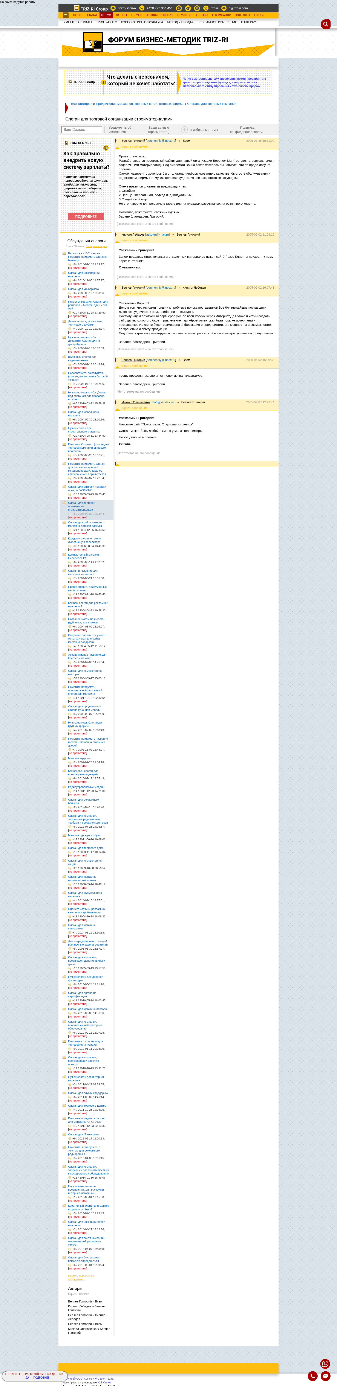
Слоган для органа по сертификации (82, 994)
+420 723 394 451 (160, 8)
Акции (259, 15)
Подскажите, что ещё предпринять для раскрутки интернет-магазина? (86, 1190)
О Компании (221, 15)
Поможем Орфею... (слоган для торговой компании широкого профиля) (88, 448)
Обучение (184, 15)
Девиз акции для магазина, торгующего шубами (85, 323)
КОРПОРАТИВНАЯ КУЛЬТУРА (142, 22)
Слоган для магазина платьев (87, 1009)
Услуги (136, 15)
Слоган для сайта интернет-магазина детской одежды (86, 524)
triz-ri (214, 8)
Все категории (81, 103)
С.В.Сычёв (104, 1382)
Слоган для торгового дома (86, 848)
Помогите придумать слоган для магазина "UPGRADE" (86, 1120)
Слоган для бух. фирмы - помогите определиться (84, 1259)
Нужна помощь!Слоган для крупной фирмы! (85, 724)
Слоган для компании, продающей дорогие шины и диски (86, 961)
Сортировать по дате (96, 246)
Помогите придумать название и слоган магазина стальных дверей (88, 742)
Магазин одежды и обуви (84, 835)
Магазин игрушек (79, 758)
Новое (78, 15)
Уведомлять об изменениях (120, 130)
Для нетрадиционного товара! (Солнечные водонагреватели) (88, 943)
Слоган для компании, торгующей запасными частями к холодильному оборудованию (88, 1170)
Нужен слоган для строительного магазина (84, 429)
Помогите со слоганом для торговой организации (85, 1043)
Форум (106, 15)
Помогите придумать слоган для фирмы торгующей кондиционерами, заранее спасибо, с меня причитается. (87, 469)
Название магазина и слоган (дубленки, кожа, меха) (86, 620)
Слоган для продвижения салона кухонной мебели (84, 708)
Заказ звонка (127, 8)
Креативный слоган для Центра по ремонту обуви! (88, 1207)
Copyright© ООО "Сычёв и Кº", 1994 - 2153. (88, 1378)
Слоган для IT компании (84, 1134)
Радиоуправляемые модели (86, 787)
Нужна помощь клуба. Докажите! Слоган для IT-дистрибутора (84, 341)
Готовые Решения (159, 15)
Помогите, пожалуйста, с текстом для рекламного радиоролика (84, 1150)
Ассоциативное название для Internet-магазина (87, 656)
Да (27, 1378)
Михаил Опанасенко (135, 402)
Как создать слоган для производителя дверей (83, 772)
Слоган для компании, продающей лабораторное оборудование (85, 1025)
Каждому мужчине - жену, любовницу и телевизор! (84, 540)
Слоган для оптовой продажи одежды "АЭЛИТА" (87, 488)
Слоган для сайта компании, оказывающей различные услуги (86, 1241)
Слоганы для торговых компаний (211, 103)
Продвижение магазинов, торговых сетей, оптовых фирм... (140, 103)
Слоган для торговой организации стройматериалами (81, 506)
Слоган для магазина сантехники (82, 926)
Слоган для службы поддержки (88, 1093)
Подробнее (41, 1378)
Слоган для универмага (83, 289)
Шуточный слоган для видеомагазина (82, 358)
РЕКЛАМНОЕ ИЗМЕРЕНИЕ (218, 22)
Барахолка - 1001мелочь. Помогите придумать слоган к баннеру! (87, 257)
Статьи (92, 15)
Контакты (242, 15)
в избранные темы (204, 129)
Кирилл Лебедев (132, 234)
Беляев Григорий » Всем (85, 1301)
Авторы (121, 15)
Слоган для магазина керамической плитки (82, 878)
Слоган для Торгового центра (87, 1105)
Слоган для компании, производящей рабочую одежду (83, 1061)
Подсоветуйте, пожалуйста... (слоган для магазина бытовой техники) (88, 376)
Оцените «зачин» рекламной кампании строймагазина (87, 910)
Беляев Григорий (133, 140)
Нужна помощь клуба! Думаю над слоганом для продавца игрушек (87, 396)
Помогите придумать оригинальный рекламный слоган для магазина (85, 690)
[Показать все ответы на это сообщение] (145, 223)
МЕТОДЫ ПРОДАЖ (181, 22)
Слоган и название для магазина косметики (83, 572)
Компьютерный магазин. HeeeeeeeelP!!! (84, 556)
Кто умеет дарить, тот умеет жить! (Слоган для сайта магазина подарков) (86, 639)
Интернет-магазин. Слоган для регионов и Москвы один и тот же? (88, 305)
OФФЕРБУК (249, 22)
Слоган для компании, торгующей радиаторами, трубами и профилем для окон (88, 819)
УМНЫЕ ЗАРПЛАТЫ (78, 22)
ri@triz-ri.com (238, 8)
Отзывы (202, 15)
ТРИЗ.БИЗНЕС (106, 22)
